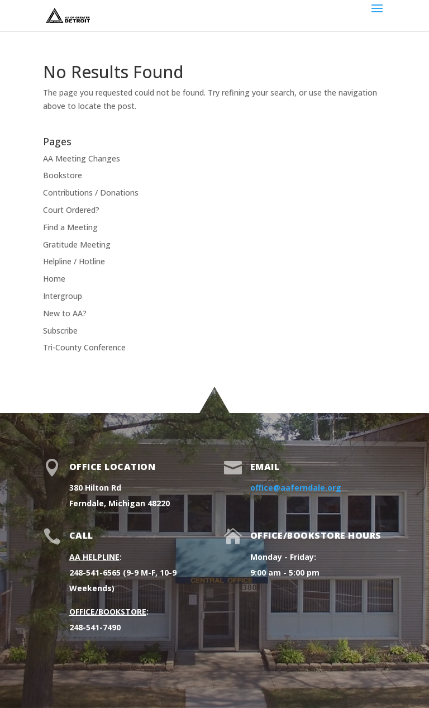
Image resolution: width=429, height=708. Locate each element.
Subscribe (60, 330)
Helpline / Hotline (74, 261)
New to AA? (65, 313)
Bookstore (62, 175)
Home (54, 278)
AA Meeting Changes (81, 158)
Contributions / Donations (91, 192)
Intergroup (62, 296)
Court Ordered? (71, 210)
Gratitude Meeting (77, 244)
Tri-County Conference (84, 347)
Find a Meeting (70, 227)
